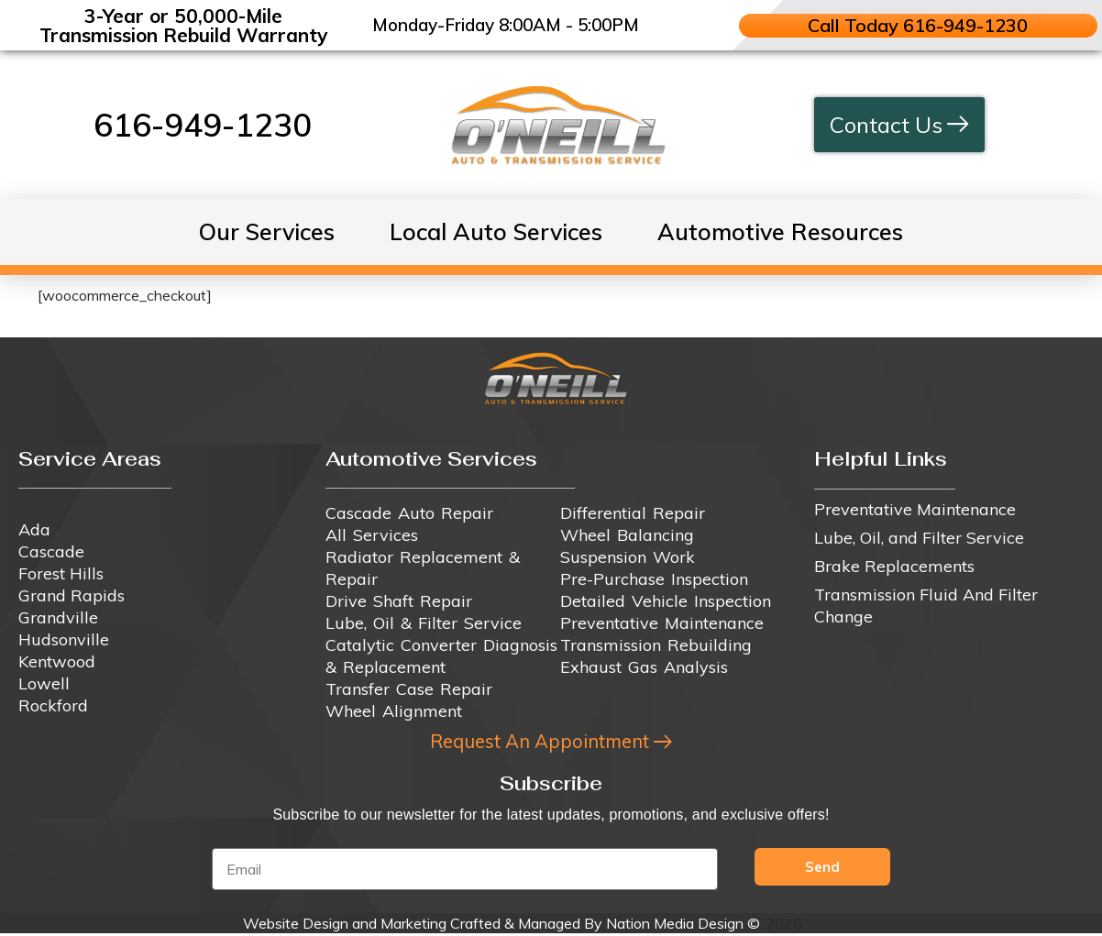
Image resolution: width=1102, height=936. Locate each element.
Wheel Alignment (393, 710)
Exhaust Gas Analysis (644, 666)
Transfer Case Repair (408, 688)
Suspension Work (627, 556)
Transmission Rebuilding (656, 644)
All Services (371, 534)
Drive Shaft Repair (398, 600)
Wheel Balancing (627, 534)
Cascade (51, 551)
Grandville (58, 617)
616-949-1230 (203, 125)
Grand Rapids (71, 595)
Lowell (44, 683)
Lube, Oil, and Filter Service (919, 537)
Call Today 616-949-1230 (919, 25)
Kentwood (56, 661)
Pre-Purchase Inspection (654, 578)
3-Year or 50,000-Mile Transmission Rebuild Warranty (183, 25)
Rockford (53, 705)
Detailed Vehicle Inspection (665, 600)
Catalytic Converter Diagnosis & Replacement (441, 655)
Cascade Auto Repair (409, 512)
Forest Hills (61, 573)
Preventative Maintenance (662, 622)
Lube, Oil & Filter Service (423, 622)
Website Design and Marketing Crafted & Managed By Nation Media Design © (501, 926)
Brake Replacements (894, 566)
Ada (34, 529)
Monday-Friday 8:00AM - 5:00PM (505, 25)
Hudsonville (63, 639)
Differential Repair (632, 512)
